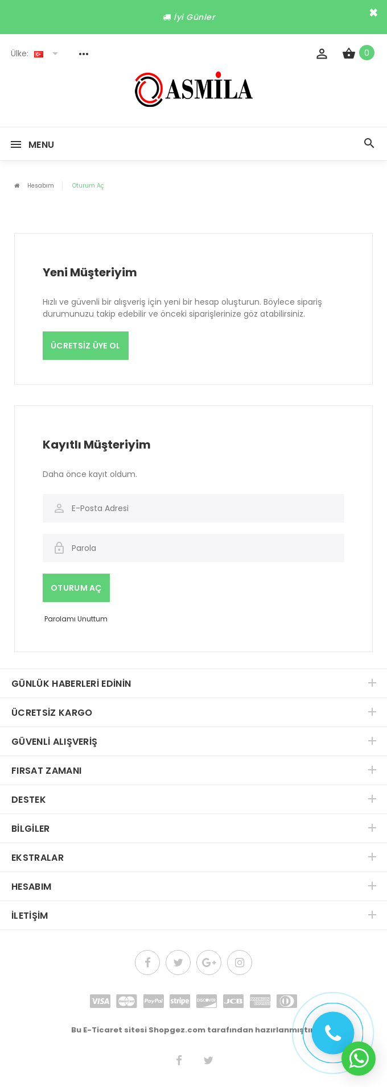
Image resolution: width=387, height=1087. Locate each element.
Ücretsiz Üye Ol (86, 345)
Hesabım (40, 185)
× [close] (373, 12)
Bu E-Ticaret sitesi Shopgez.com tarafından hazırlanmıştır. (193, 1029)
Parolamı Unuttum (76, 619)
